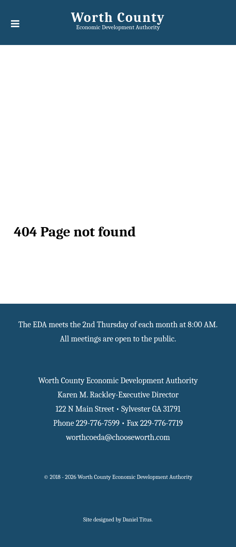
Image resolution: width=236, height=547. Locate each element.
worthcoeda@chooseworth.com (118, 437)
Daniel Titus (136, 519)
